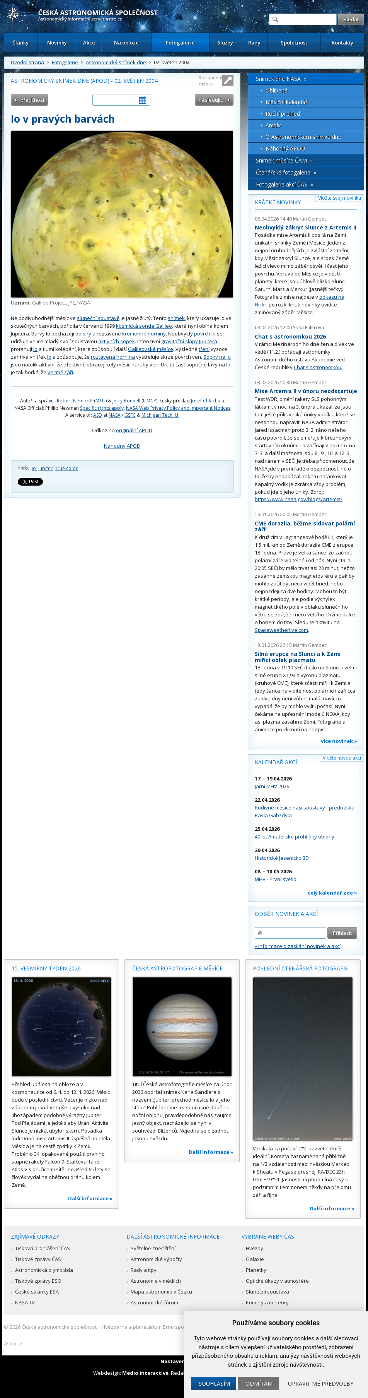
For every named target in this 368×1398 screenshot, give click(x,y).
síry (87, 333)
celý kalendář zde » (332, 892)
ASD (97, 415)
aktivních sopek (116, 341)
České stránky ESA (37, 1291)
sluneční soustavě (98, 318)
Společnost (294, 42)
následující (211, 99)
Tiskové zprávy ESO (38, 1280)
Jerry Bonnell (126, 400)
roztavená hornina (113, 356)
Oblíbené (277, 90)
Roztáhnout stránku (211, 80)
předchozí (32, 99)
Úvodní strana (27, 62)
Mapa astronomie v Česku (161, 1291)
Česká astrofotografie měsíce (177, 968)
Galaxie (255, 1259)
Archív (273, 125)
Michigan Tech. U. (160, 415)
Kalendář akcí (276, 762)
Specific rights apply (102, 408)
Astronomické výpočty (156, 1259)
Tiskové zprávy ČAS (38, 1259)
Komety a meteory (267, 1302)
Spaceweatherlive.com (281, 629)
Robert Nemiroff (75, 400)
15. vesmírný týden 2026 (46, 968)
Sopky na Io (217, 356)
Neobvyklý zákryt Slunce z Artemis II (305, 227)
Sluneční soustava (267, 1291)
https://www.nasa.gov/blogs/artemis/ (298, 499)
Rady (254, 42)
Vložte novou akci (342, 758)
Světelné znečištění (153, 1248)
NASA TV (25, 1302)
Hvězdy (254, 1248)
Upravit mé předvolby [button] (320, 1383)
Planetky (256, 1269)
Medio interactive (145, 1372)
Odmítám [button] (259, 1383)
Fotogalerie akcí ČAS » (284, 184)
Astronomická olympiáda (44, 1269)
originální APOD (134, 430)
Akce (89, 42)
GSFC (130, 415)
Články (20, 42)
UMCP (149, 400)
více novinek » (339, 741)
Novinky (57, 42)
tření (204, 349)
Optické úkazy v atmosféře (277, 1280)
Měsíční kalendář (287, 102)
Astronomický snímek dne (116, 62)
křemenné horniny (144, 333)
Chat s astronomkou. (318, 367)
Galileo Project (49, 302)
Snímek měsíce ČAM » (284, 160)
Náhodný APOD (122, 445)
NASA (83, 302)
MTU (100, 400)
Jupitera (208, 341)
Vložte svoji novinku (339, 198)
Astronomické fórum (154, 1302)
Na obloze (126, 42)
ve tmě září (60, 372)
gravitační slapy (179, 341)
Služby (225, 42)
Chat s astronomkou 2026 (290, 336)
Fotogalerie (180, 42)
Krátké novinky (278, 202)
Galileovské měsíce (150, 349)
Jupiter (45, 468)
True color (66, 468)
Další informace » (90, 1198)
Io (35, 349)
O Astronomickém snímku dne (303, 136)
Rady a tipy (144, 1269)
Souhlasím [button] (214, 1383)
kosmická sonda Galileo (144, 325)
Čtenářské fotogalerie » (286, 172)
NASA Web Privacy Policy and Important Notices (178, 408)
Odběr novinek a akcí (286, 913)
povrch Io (205, 333)
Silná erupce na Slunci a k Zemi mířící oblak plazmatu (298, 657)
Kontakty (342, 42)
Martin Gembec (310, 219)
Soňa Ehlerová (308, 327)
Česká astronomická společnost (59, 1326)
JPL (71, 302)
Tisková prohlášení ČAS (42, 1248)
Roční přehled (283, 113)
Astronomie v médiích (156, 1280)
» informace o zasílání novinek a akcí (298, 946)
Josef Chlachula (207, 400)
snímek (176, 318)
